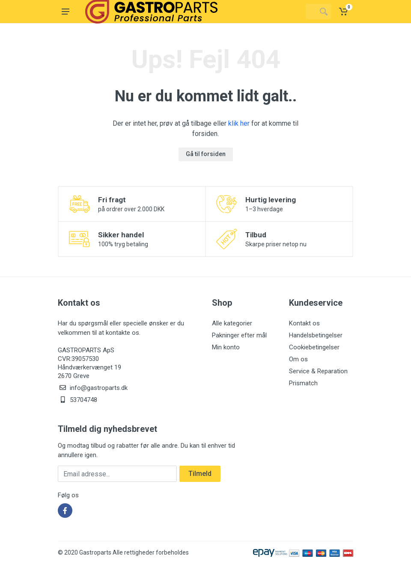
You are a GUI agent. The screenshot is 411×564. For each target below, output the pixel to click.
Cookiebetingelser (314, 347)
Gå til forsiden (206, 154)
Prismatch (303, 383)
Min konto (226, 347)
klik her (239, 123)
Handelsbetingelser (315, 335)
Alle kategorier (232, 323)
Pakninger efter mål (239, 335)
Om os (298, 359)
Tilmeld (199, 474)
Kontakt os (304, 323)
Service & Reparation (318, 371)
